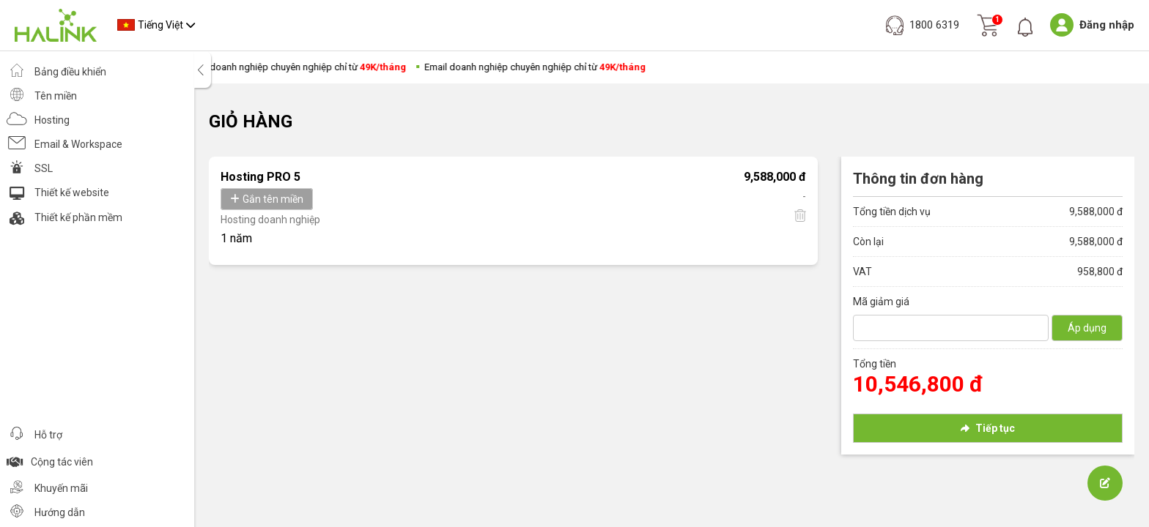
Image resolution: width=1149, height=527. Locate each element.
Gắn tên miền (266, 199)
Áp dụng (1087, 328)
